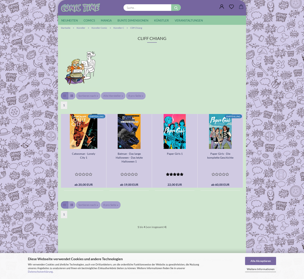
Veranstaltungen (189, 20)
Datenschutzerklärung (40, 271)
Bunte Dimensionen (132, 20)
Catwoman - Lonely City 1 (83, 155)
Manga (106, 20)
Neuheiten (69, 20)
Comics (89, 20)
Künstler (161, 20)
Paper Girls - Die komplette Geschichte (220, 155)
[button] (222, 7)
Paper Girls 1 (175, 153)
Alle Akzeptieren (260, 261)
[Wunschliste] (231, 7)
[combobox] (88, 95)
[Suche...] (176, 7)
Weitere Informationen (261, 269)
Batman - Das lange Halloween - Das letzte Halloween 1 (129, 157)
